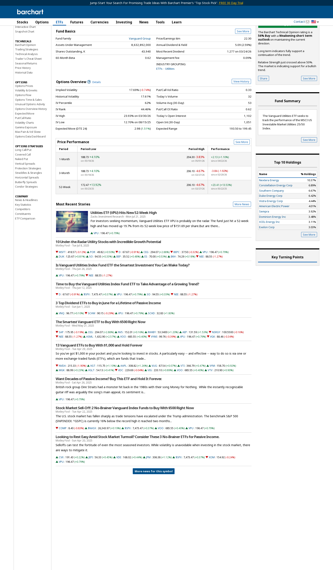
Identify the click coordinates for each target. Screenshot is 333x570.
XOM (212, 482)
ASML (89, 361)
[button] (315, 22)
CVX (61, 482)
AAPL (123, 390)
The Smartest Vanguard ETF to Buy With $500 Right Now (100, 346)
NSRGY (216, 356)
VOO (123, 361)
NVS (120, 356)
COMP (62, 452)
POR (92, 276)
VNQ (61, 337)
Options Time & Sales (28, 124)
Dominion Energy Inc (272, 241)
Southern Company (271, 215)
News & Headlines (26, 224)
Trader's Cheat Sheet (28, 83)
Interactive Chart (25, 51)
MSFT (62, 276)
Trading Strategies (26, 74)
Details (94, 106)
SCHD (151, 337)
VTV (210, 394)
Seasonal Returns (26, 88)
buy (287, 49)
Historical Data (23, 97)
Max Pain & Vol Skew (28, 156)
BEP (118, 281)
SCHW (91, 337)
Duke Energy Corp (270, 220)
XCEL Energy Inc (269, 246)
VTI (183, 390)
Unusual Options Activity (30, 128)
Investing (124, 22)
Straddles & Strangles (28, 197)
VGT (92, 390)
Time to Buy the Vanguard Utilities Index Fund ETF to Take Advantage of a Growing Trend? (127, 308)
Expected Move (24, 138)
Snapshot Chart (24, 56)
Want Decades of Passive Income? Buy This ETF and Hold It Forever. (108, 403)
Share (263, 103)
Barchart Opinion (25, 69)
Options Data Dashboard (30, 161)
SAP (61, 356)
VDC (120, 394)
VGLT (91, 394)
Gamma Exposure (26, 152)
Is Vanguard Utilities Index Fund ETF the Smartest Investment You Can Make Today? (122, 289)
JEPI (91, 482)
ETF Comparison (25, 243)
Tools (160, 22)
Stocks (22, 22)
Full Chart (241, 45)
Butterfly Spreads (26, 206)
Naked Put (21, 183)
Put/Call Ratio (23, 142)
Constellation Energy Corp (275, 210)
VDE (118, 482)
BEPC (177, 276)
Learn (177, 22)
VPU (96, 257)
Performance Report (27, 38)
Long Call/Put (23, 174)
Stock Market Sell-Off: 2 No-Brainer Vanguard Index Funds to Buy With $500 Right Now (125, 432)
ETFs (59, 22)
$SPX (87, 319)
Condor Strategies (26, 211)
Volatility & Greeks (26, 115)
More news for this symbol (154, 496)
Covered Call (23, 179)
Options (42, 22)
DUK (61, 281)
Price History (23, 92)
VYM (212, 390)
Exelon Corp (267, 251)
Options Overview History (31, 133)
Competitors (22, 233)
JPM (148, 482)
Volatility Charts (24, 147)
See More (243, 56)
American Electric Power (274, 230)
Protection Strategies (28, 193)
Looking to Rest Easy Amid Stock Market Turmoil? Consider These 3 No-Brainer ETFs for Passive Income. (137, 461)
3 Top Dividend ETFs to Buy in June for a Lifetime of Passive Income (108, 327)
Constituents (23, 238)
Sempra (264, 236)
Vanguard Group (140, 63)
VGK (212, 361)
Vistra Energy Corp (271, 225)
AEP (184, 356)
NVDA (62, 390)
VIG (150, 394)
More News (242, 229)
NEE (201, 281)
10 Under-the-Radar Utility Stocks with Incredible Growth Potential (108, 266)
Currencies (99, 22)
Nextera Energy (269, 205)
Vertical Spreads (25, 188)
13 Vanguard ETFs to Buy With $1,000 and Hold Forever (99, 370)
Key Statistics (23, 229)
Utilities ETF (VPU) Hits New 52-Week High (123, 237)
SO (91, 281)
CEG (146, 276)
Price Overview (25, 33)
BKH (173, 281)
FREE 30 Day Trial (231, 3)
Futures (76, 22)
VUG (154, 390)
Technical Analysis (26, 78)
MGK (62, 394)
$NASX (92, 452)
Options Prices (24, 110)
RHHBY (152, 356)
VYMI (154, 361)
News (143, 22)
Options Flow (23, 119)
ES (145, 281)
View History (241, 106)
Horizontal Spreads (27, 202)
